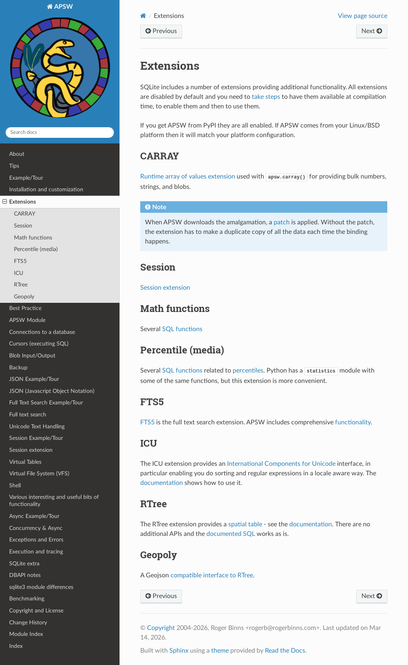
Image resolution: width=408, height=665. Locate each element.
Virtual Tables (25, 462)
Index (16, 646)
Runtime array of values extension (187, 176)
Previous (161, 31)
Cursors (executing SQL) (39, 344)
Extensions (19, 202)
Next (371, 31)
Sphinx (178, 650)
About (16, 154)
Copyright (161, 628)
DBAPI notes (25, 575)
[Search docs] (59, 132)
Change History (28, 623)
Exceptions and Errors (36, 540)
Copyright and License (36, 611)
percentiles (248, 370)
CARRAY (24, 214)
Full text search (27, 415)
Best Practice (25, 308)
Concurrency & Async (36, 528)
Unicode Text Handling (37, 427)
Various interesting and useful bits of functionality (54, 500)
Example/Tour (26, 178)
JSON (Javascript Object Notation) (51, 391)
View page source (362, 16)
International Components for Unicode (281, 464)
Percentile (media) (36, 249)
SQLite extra (24, 564)
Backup (18, 368)
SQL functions (182, 329)
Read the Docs (285, 650)
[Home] (143, 15)
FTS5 (20, 261)
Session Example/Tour (36, 438)
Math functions (33, 238)
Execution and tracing (36, 552)
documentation (161, 483)
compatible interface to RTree (212, 575)
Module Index (26, 634)
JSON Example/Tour (34, 379)
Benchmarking (26, 599)
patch (282, 222)
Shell (15, 485)
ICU (18, 273)
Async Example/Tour (34, 516)
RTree (20, 285)
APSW (60, 62)
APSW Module (27, 320)
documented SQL (230, 534)
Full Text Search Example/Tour (46, 403)
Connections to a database (42, 332)
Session (23, 226)
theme (220, 650)
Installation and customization (46, 189)
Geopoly (24, 297)
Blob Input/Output (32, 356)
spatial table (245, 524)
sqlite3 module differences (41, 587)
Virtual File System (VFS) (39, 474)
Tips (14, 166)
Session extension (31, 450)
